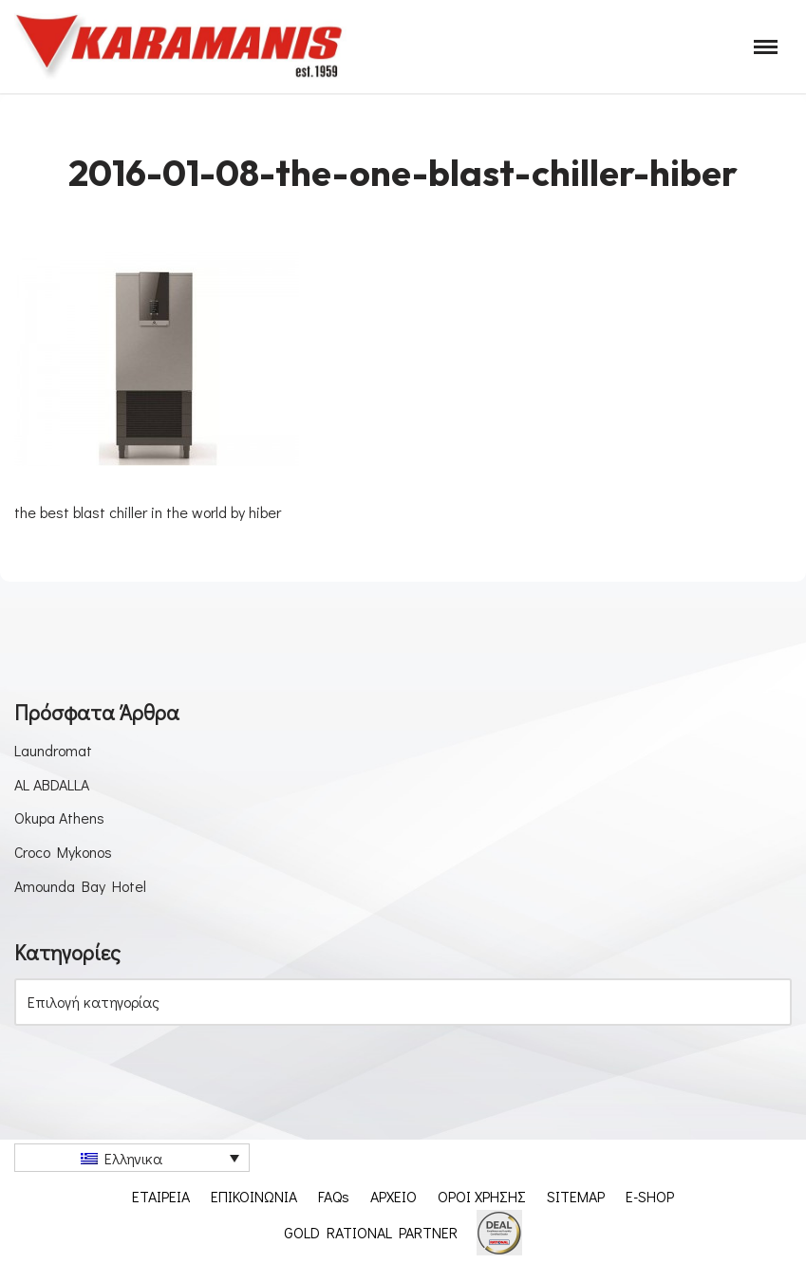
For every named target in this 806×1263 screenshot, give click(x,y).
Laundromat (53, 750)
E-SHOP (651, 1196)
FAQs (333, 1196)
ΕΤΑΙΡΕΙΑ (161, 1196)
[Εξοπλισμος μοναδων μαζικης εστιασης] (180, 46)
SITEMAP (576, 1196)
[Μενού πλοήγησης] (766, 47)
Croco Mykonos (64, 852)
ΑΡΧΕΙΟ (393, 1196)
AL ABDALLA (51, 784)
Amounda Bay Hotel (80, 886)
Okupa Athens (59, 817)
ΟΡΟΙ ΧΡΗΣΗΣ (482, 1196)
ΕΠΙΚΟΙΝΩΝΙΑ (254, 1196)
